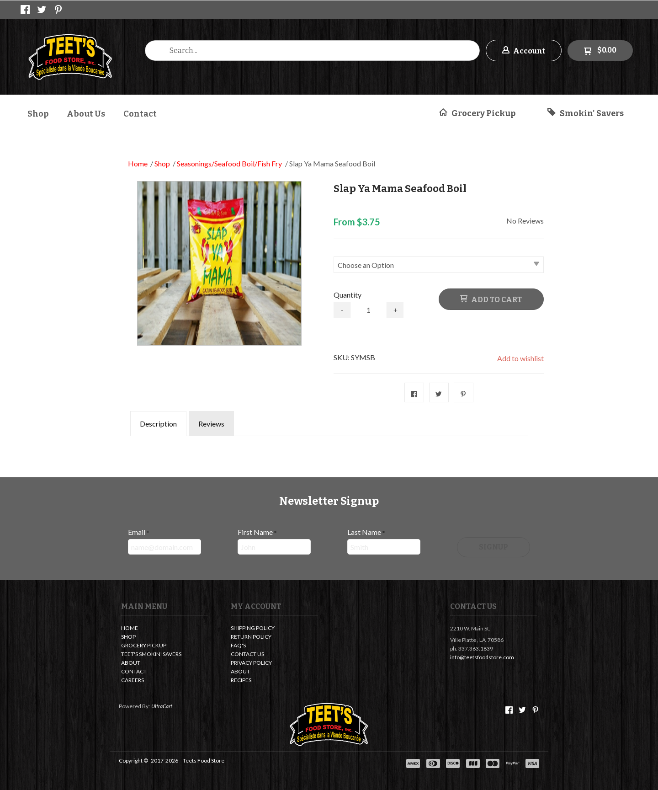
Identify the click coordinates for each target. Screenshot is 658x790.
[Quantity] (368, 310)
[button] (524, 50)
